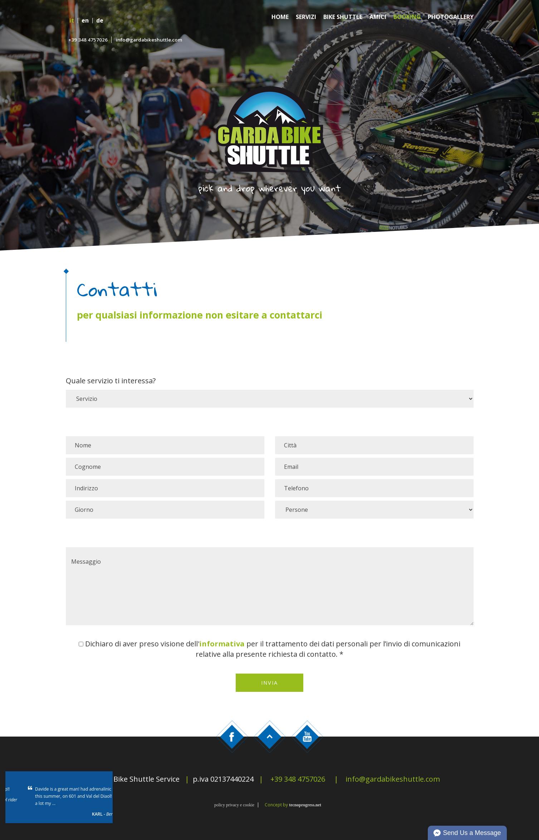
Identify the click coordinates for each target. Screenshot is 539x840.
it (71, 20)
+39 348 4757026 (88, 40)
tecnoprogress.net (305, 804)
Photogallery (451, 17)
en (85, 20)
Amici (377, 17)
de (99, 20)
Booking (407, 17)
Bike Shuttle (342, 17)
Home (280, 17)
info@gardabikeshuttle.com (149, 40)
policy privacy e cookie (234, 804)
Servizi (306, 17)
